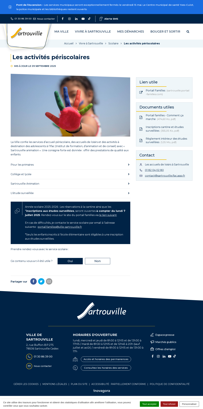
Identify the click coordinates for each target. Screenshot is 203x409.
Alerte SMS (109, 19)
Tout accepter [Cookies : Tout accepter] (149, 404)
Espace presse (164, 334)
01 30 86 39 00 (39, 357)
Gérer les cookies (26, 384)
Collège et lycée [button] (21, 174)
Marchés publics (165, 342)
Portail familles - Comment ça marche (161, 117)
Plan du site (79, 384)
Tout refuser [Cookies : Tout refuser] (169, 404)
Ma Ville (61, 31)
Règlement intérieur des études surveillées (163, 140)
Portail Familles (164, 92)
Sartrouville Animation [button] (25, 183)
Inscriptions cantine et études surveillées (161, 129)
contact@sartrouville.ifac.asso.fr (165, 175)
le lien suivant (108, 215)
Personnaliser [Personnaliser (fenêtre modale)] (189, 404)
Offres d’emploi (165, 349)
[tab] (70, 165)
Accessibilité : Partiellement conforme (118, 384)
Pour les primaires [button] (22, 164)
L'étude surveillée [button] (22, 193)
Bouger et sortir (165, 31)
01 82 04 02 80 (154, 170)
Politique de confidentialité (170, 384)
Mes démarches (130, 31)
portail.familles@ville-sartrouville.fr (60, 226)
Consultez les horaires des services (106, 367)
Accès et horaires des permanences (106, 359)
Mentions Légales (54, 384)
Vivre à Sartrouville (93, 31)
